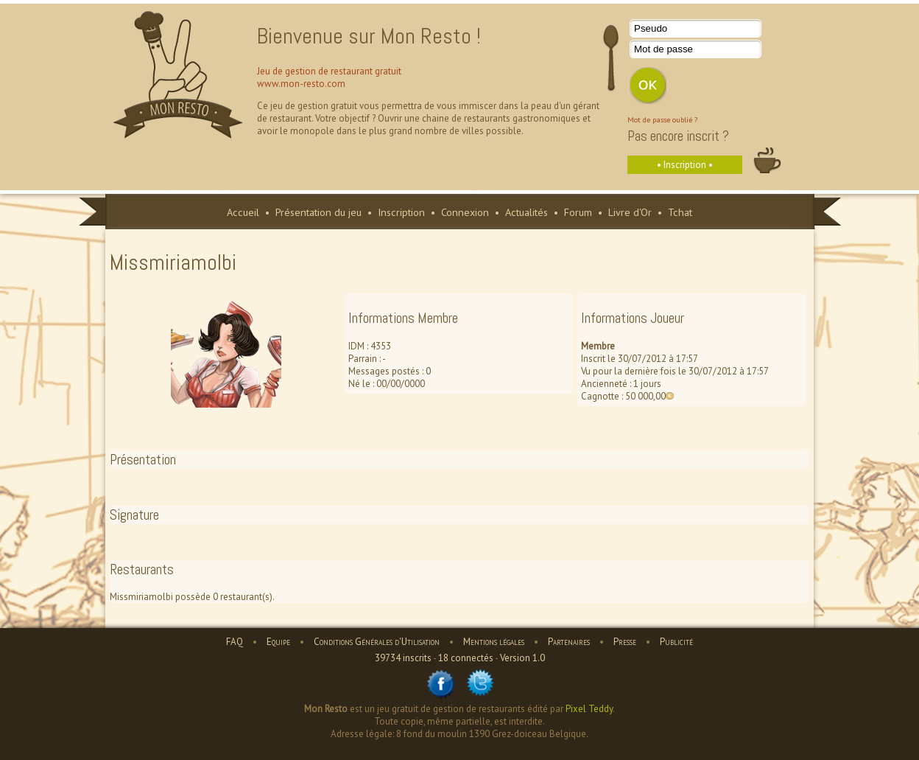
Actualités (526, 212)
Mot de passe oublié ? (662, 119)
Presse (624, 641)
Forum (578, 212)
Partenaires (569, 641)
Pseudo (650, 28)
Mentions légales (493, 641)
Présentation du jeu (318, 212)
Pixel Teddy (589, 709)
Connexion (465, 212)
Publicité (676, 641)
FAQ (234, 641)
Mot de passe (663, 49)
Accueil (243, 212)
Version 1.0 (522, 658)
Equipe (278, 641)
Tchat (680, 212)
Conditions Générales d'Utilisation (377, 641)
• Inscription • (685, 164)
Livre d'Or (630, 212)
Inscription (401, 212)
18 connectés (465, 658)
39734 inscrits (403, 658)
